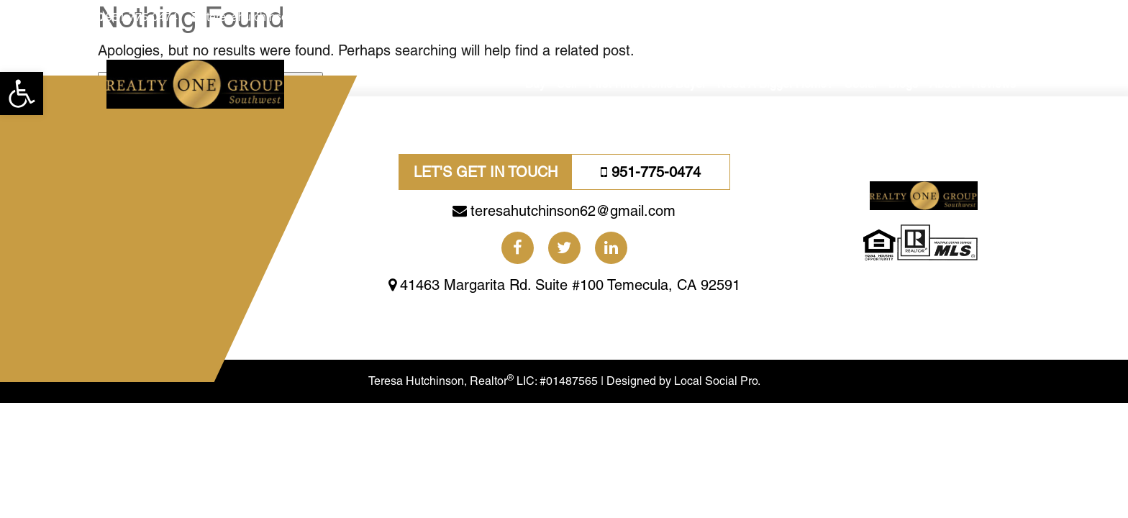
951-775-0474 (142, 17)
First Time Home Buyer (647, 84)
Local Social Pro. (755, 423)
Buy (535, 84)
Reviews (993, 84)
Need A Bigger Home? (775, 84)
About (944, 84)
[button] (21, 93)
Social (861, 84)
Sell (567, 84)
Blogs (903, 84)
